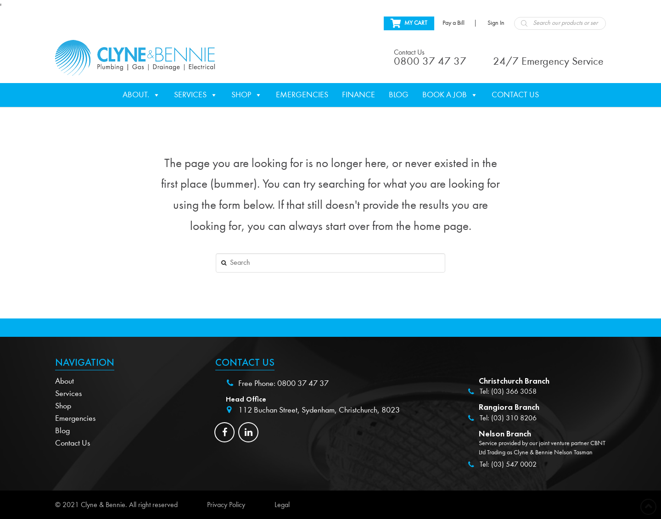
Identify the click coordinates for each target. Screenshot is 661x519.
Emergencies (302, 95)
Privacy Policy (226, 505)
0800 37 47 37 (303, 383)
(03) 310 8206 (514, 418)
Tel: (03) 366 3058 (508, 391)
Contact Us (515, 95)
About (64, 381)
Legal (282, 505)
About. (141, 95)
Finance (358, 95)
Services (196, 95)
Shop (246, 95)
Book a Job (450, 95)
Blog (399, 95)
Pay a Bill (454, 23)
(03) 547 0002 (514, 464)
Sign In (495, 23)
